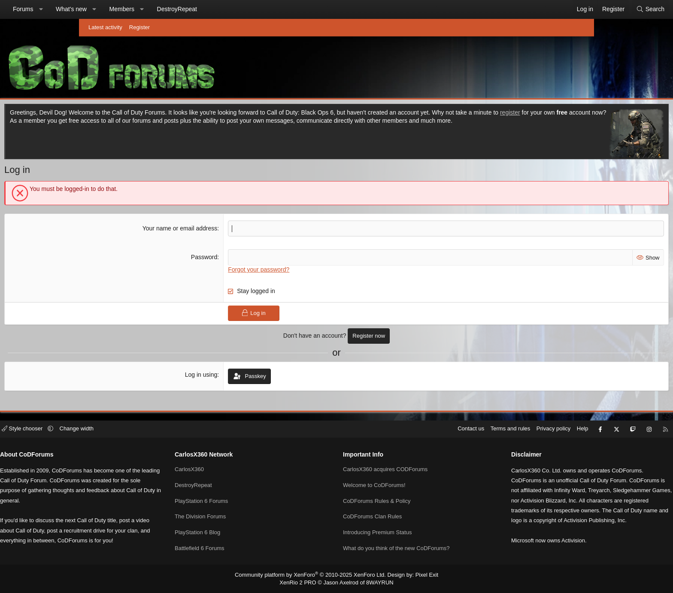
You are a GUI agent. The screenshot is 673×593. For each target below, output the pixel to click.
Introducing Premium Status (377, 519)
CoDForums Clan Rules (372, 503)
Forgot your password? (286, 271)
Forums (102, 9)
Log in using (228, 376)
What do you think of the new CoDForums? (396, 534)
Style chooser (108, 417)
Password (231, 259)
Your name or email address (207, 230)
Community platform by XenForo (312, 575)
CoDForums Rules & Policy (377, 488)
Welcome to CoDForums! (374, 472)
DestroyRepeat (256, 9)
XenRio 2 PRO (301, 583)
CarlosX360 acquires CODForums (385, 457)
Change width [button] (162, 417)
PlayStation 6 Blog (240, 519)
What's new (150, 9)
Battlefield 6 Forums (242, 534)
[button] (119, 9)
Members (200, 9)
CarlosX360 (232, 457)
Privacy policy (468, 417)
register (156, 122)
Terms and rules (425, 417)
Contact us (385, 417)
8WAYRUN (376, 583)
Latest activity (105, 27)
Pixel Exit (419, 575)
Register (139, 27)
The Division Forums (243, 503)
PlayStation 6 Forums (244, 488)
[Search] (571, 9)
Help (497, 417)
